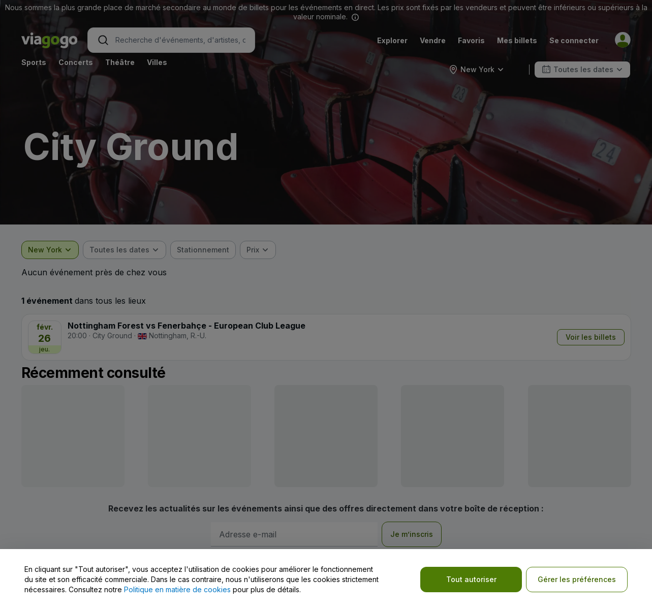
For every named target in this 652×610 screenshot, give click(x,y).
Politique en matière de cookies (177, 589)
